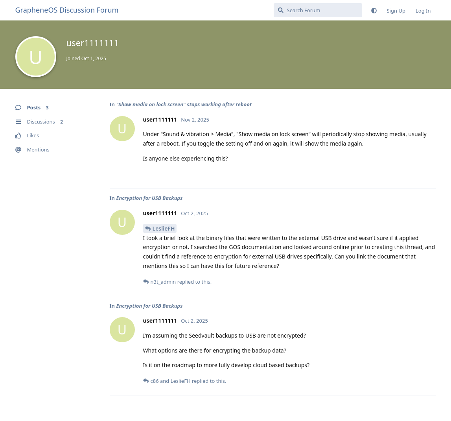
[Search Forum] (318, 10)
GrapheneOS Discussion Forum (67, 10)
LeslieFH (164, 228)
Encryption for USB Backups (149, 197)
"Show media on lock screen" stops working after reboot (184, 104)
